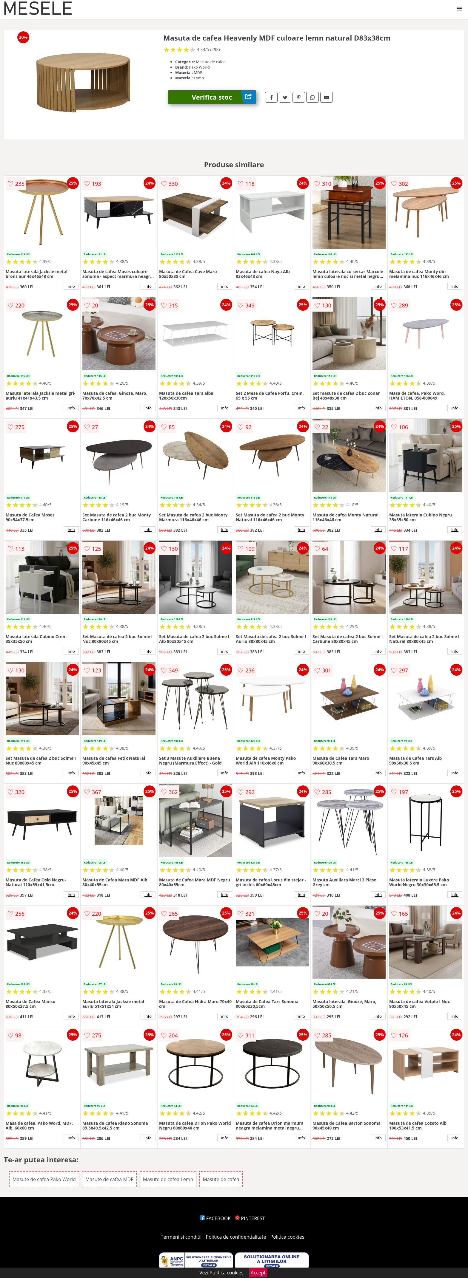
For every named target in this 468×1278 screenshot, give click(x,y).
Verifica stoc (224, 97)
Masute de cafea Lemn (168, 1179)
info (71, 286)
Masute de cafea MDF (109, 1179)
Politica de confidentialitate (236, 1237)
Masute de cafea (221, 1179)
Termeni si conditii (181, 1237)
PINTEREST (250, 1218)
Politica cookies (287, 1237)
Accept (258, 1272)
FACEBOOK (215, 1218)
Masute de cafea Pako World (44, 1179)
